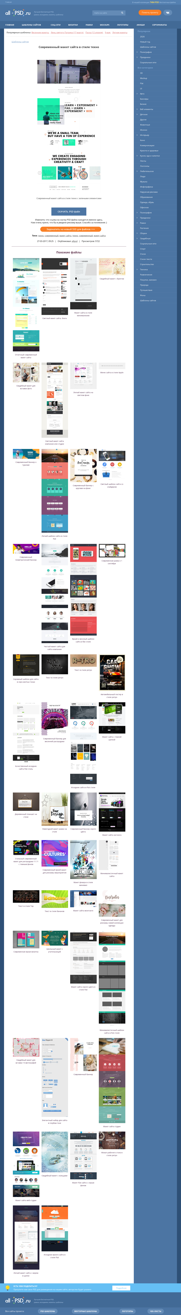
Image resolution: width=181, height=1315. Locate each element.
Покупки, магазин (148, 280)
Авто (142, 93)
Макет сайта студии (112, 1126)
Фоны (143, 295)
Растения (144, 228)
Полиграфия (146, 52)
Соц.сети (55, 25)
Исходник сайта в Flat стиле (83, 787)
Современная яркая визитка (26, 952)
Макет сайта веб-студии (25, 1200)
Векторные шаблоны (85, 1311)
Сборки (143, 233)
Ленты (143, 161)
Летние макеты (119, 32)
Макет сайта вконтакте (83, 910)
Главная (8, 2)
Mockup (143, 78)
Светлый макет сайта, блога (54, 318)
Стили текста (146, 259)
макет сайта (65, 235)
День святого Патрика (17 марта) (67, 32)
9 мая (107, 32)
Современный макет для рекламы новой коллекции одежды (111, 923)
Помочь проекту (150, 12)
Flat (141, 83)
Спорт (143, 248)
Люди (142, 176)
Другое (143, 119)
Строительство (147, 264)
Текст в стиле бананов (54, 911)
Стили (143, 254)
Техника (144, 269)
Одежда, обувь (147, 202)
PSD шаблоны (47, 1311)
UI (141, 88)
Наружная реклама (149, 192)
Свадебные (145, 238)
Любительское (147, 171)
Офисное (144, 207)
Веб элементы (146, 109)
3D (141, 73)
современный (51, 235)
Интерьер (144, 135)
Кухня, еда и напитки (150, 155)
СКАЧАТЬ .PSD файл (69, 211)
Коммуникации (147, 145)
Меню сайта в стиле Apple (111, 372)
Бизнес (143, 104)
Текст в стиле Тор (26, 906)
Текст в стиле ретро (54, 677)
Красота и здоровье (149, 150)
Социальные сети (148, 62)
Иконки (143, 130)
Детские (143, 114)
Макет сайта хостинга (111, 835)
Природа (144, 285)
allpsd (74, 241)
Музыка (143, 181)
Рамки (89, 25)
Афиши (141, 25)
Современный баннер (83, 1074)
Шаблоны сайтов (31, 25)
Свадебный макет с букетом (112, 278)
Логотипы (122, 25)
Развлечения (146, 274)
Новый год (145, 41)
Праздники (145, 57)
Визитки (73, 25)
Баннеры (144, 99)
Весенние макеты (40, 32)
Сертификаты (159, 25)
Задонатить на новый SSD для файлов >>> (71, 229)
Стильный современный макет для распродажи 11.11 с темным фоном (26, 861)
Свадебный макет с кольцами (54, 1175)
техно (41, 235)
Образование (146, 197)
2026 (142, 36)
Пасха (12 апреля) (94, 32)
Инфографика (146, 186)
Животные (145, 124)
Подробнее (121, 1288)
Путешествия (146, 290)
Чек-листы (155, 1311)
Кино (142, 140)
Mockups (104, 25)
